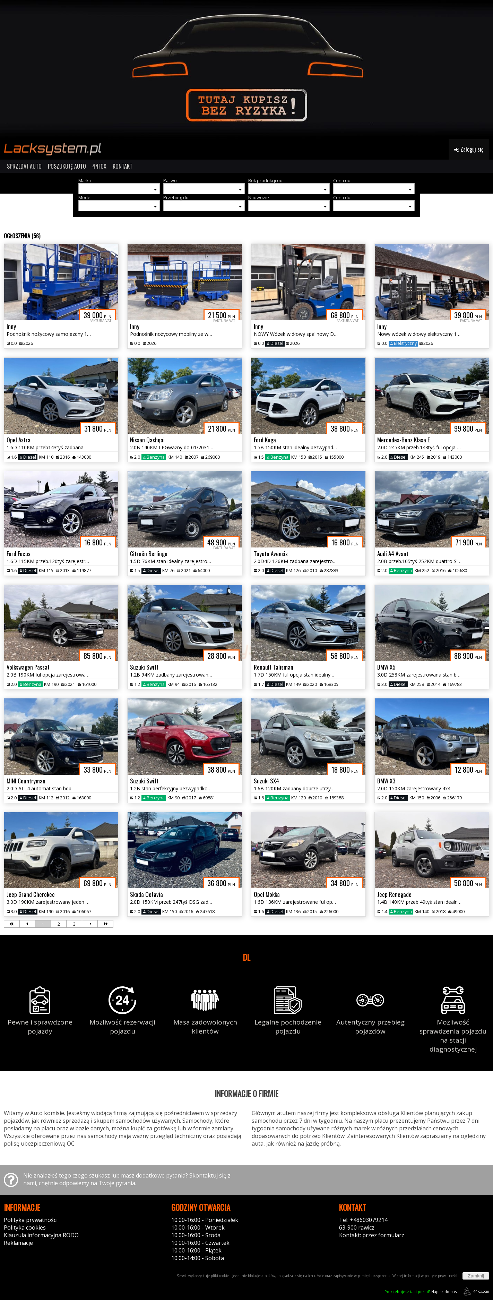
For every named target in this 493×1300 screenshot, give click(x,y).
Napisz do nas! (421, 1291)
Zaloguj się (469, 149)
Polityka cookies (25, 1227)
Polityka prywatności (31, 1220)
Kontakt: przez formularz (371, 1235)
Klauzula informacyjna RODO (41, 1235)
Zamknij (476, 1275)
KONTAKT (122, 166)
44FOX (99, 166)
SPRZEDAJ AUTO (24, 166)
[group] (246, 69)
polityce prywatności (441, 1275)
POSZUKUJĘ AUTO (67, 166)
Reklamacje (18, 1243)
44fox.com (475, 1291)
